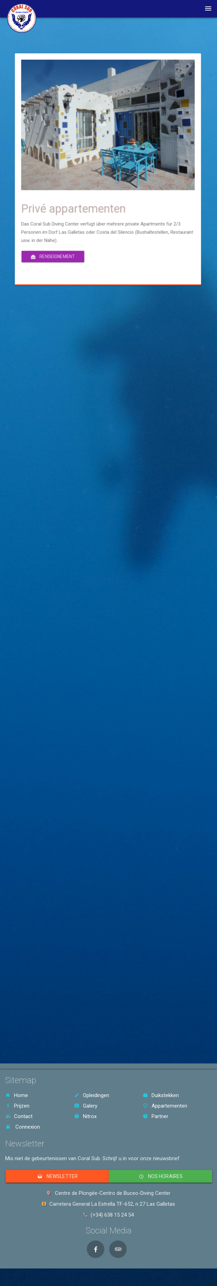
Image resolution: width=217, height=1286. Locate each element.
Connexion (22, 1127)
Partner (155, 1116)
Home (16, 1095)
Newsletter (57, 1176)
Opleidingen (91, 1095)
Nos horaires (160, 1176)
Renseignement (143, 195)
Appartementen (165, 1106)
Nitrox (85, 1116)
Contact (19, 1116)
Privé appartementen (149, 181)
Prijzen (17, 1106)
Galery (85, 1106)
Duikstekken (161, 1095)
